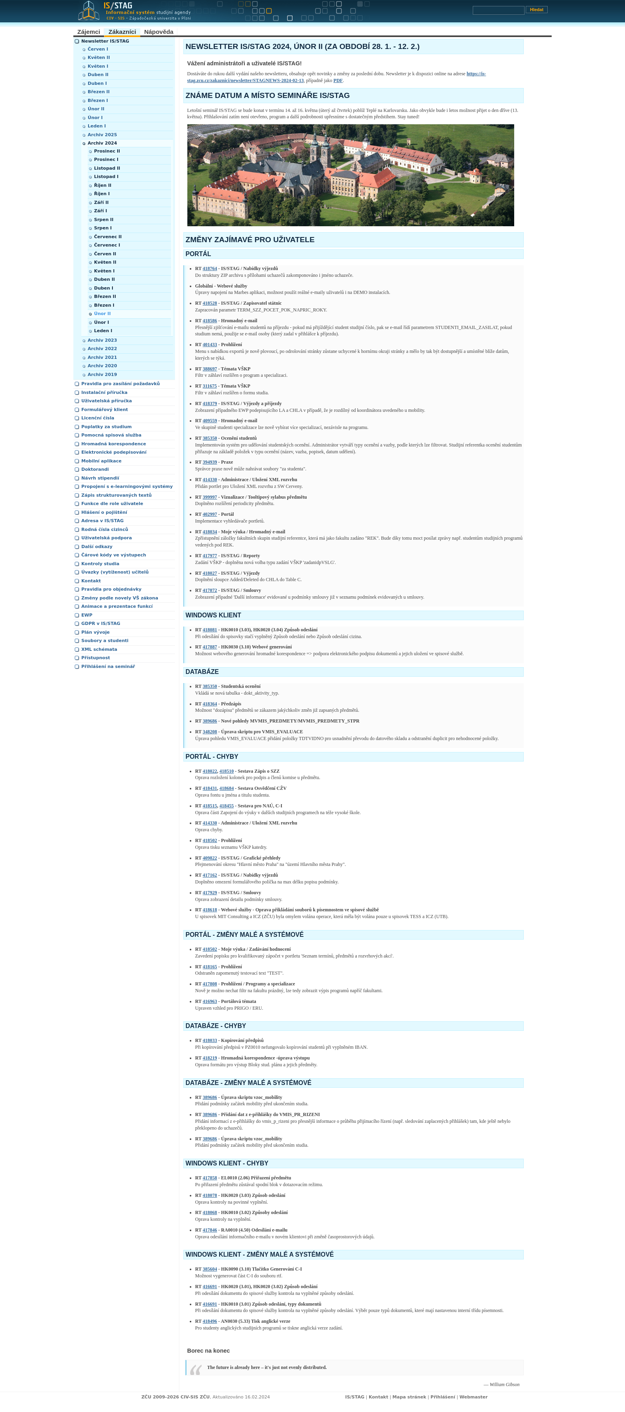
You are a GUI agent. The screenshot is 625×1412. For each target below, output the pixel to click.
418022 (210, 771)
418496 (210, 1321)
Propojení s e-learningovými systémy (127, 486)
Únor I (95, 117)
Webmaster (474, 1397)
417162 (210, 875)
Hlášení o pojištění (104, 512)
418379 (210, 403)
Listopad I (106, 176)
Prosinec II (107, 151)
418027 (210, 573)
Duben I (97, 83)
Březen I (98, 100)
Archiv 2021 (102, 357)
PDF (338, 80)
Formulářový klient (104, 409)
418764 (210, 268)
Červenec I (107, 245)
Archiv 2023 (102, 340)
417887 (210, 647)
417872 (210, 590)
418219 (210, 1058)
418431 (210, 788)
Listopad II (107, 168)
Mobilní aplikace (101, 461)
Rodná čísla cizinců (104, 529)
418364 (210, 704)
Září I (100, 210)
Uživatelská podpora (106, 538)
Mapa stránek (409, 1397)
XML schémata (99, 649)
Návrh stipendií (100, 478)
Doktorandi (95, 469)
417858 (210, 1178)
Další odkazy (96, 546)
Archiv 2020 (102, 365)
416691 (210, 1286)
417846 (210, 1230)
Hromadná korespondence (113, 444)
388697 (210, 369)
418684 (227, 788)
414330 (210, 479)
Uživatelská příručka (106, 400)
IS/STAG (354, 1397)
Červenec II (108, 236)
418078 (210, 1195)
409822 (210, 858)
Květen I (98, 66)
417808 (210, 984)
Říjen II (102, 185)
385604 (210, 1269)
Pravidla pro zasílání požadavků (120, 383)
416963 (210, 1001)
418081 (210, 630)
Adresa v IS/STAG (102, 520)
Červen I (98, 49)
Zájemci (88, 31)
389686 (210, 721)
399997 (210, 497)
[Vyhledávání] (499, 10)
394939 (210, 462)
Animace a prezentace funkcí (117, 606)
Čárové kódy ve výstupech (113, 555)
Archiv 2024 (102, 143)
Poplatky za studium (106, 426)
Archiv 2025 (102, 134)
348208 (210, 731)
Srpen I (103, 228)
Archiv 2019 (102, 374)
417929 (210, 892)
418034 (210, 532)
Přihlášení (442, 1397)
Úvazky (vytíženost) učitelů (115, 572)
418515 (210, 806)
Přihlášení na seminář (108, 666)
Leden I (97, 126)
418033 (210, 1040)
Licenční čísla (97, 418)
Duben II (98, 74)
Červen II (105, 254)
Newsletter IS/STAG (105, 41)
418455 (227, 806)
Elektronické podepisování (113, 452)
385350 (210, 438)
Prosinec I (106, 159)
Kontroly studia (100, 563)
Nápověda (159, 31)
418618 (210, 910)
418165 (210, 966)
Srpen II (104, 219)
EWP (86, 615)
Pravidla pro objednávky (111, 589)
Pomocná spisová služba (111, 435)
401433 (210, 344)
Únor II (96, 109)
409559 (210, 420)
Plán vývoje (95, 632)
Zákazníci (122, 31)
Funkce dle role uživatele (112, 503)
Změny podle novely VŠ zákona (119, 598)
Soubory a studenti (104, 640)
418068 (210, 1212)
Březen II (99, 91)
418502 (210, 840)
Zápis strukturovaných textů (116, 495)
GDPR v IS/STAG (100, 623)
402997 (210, 514)
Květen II (99, 57)
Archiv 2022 (102, 348)
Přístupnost (95, 657)
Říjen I (102, 193)
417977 (210, 555)
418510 (227, 771)
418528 (210, 303)
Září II (101, 202)
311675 (210, 386)
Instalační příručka (104, 392)
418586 (210, 320)
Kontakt (91, 581)
